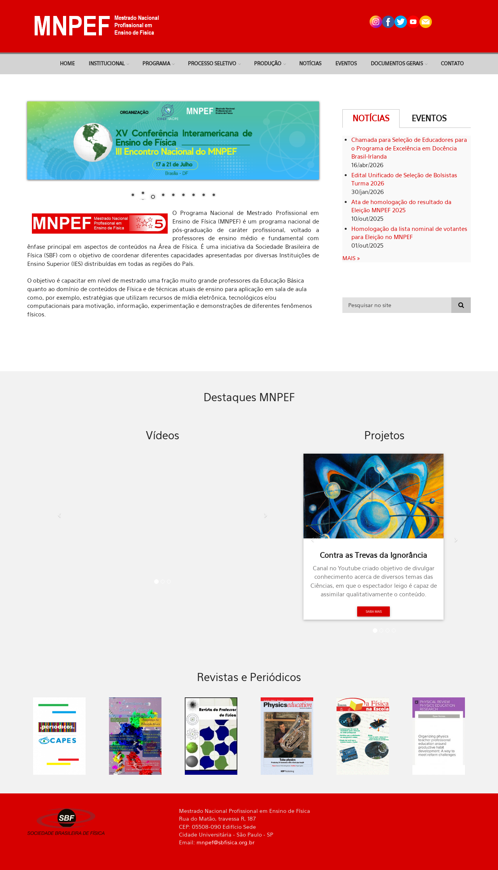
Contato (452, 63)
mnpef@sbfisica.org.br (225, 842)
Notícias (310, 63)
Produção (267, 63)
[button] (57, 512)
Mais (349, 258)
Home (67, 63)
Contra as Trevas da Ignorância (373, 555)
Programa (156, 63)
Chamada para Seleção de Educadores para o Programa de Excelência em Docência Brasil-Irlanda (409, 148)
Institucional (106, 63)
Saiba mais (374, 611)
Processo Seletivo (212, 63)
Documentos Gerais (397, 63)
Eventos (346, 63)
